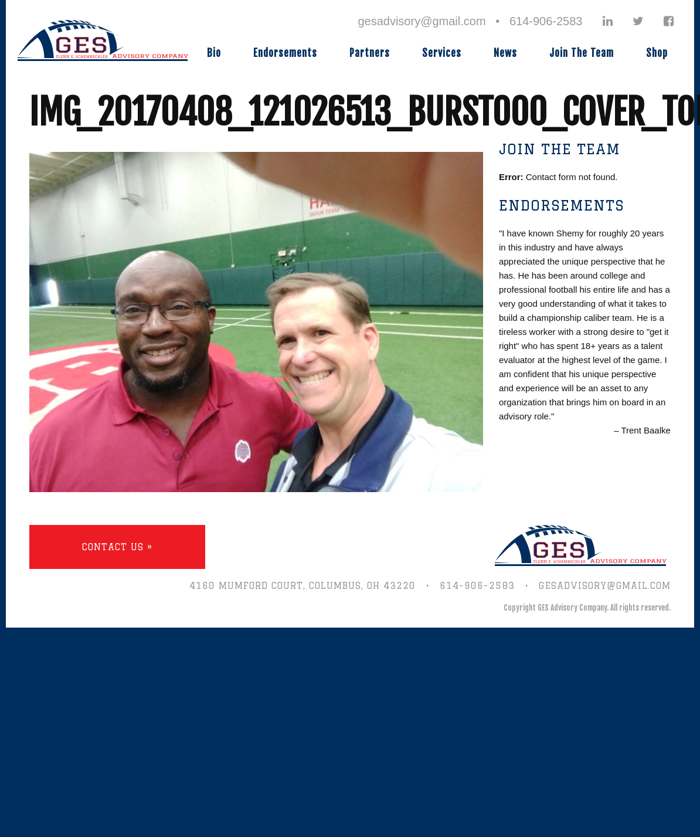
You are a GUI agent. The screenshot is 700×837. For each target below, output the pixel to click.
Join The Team (581, 53)
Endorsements (285, 53)
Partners (369, 53)
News (505, 53)
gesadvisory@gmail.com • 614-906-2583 (470, 21)
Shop (657, 53)
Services (441, 53)
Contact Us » (117, 547)
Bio (214, 53)
